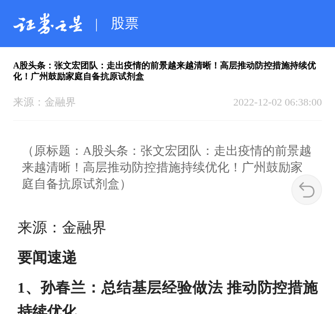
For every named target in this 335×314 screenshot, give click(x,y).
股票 (125, 23)
